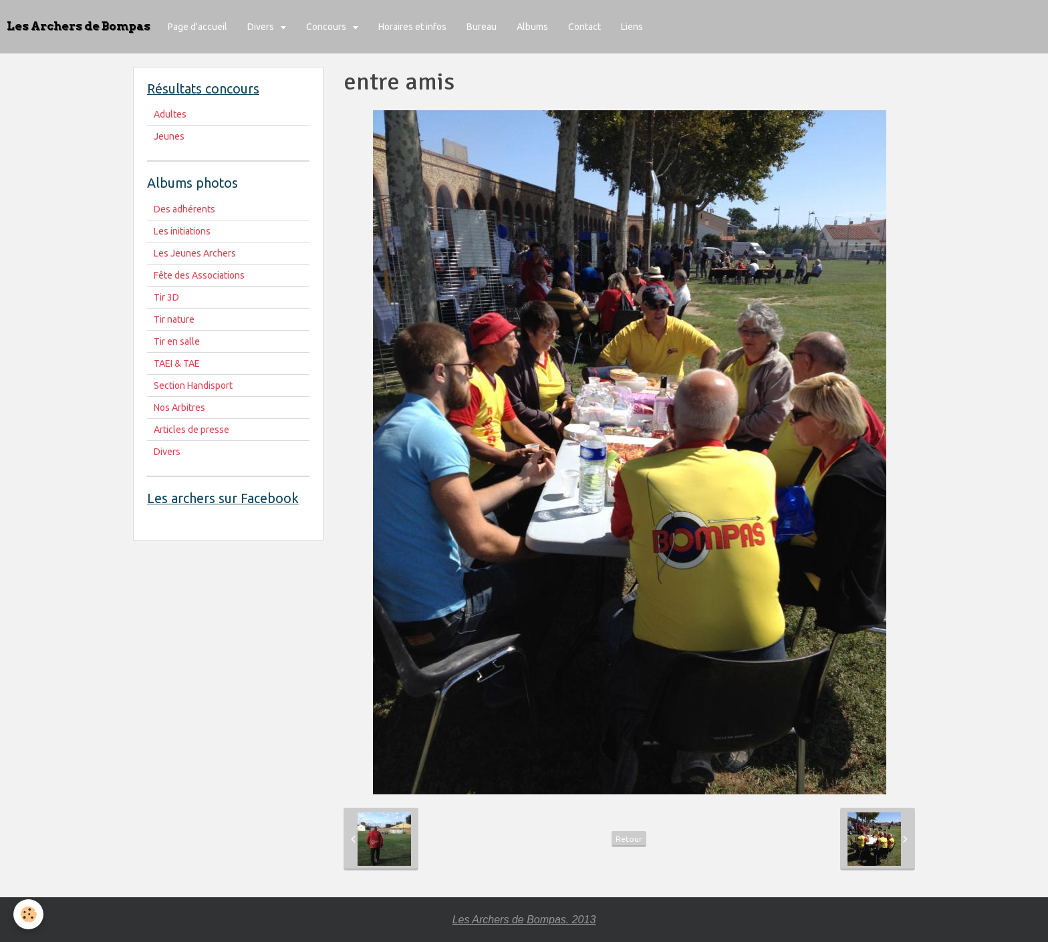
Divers (261, 26)
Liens (632, 26)
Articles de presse (191, 429)
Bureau (482, 26)
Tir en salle (177, 341)
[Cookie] (28, 914)
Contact (584, 26)
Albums (532, 26)
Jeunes (169, 136)
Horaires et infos (412, 26)
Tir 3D (166, 297)
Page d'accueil (197, 26)
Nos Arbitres (179, 407)
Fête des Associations (199, 275)
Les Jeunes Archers (195, 253)
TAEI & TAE (177, 363)
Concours (327, 26)
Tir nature (174, 319)
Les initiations (182, 231)
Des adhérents (184, 209)
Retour (629, 838)
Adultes (170, 114)
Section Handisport (193, 385)
